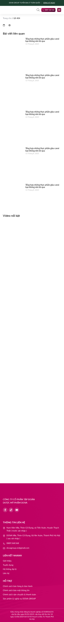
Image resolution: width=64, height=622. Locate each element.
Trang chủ (7, 18)
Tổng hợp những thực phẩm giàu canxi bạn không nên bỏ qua (42, 40)
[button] (59, 10)
